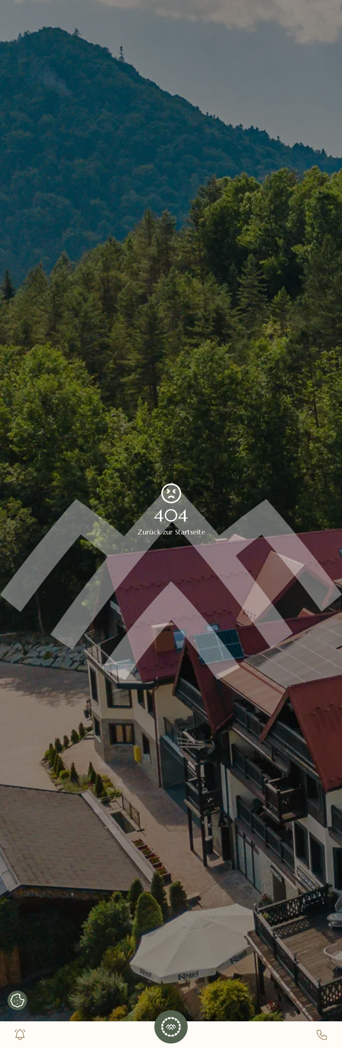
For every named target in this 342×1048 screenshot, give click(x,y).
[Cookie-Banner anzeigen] (17, 1000)
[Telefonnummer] (322, 1035)
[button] (170, 1027)
